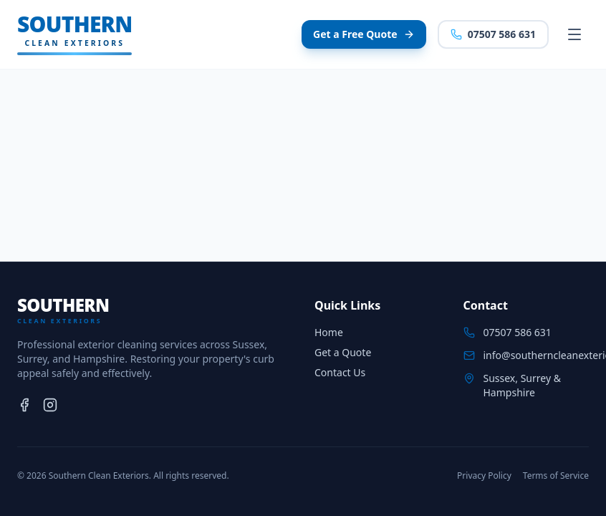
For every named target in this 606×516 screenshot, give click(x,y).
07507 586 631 (493, 34)
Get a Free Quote (364, 34)
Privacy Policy (484, 476)
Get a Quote (342, 352)
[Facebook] (24, 405)
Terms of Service (556, 476)
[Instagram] (50, 405)
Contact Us (339, 372)
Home (328, 332)
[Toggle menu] (574, 34)
